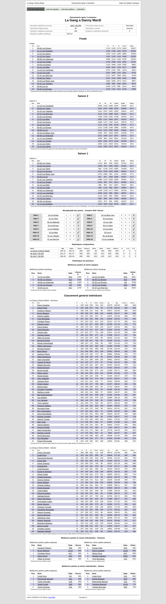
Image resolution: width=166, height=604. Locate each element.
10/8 (70, 548)
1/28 (70, 582)
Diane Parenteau (44, 499)
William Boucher (43, 365)
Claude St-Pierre (44, 362)
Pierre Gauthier (43, 305)
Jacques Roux (43, 381)
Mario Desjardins (44, 430)
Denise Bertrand (43, 515)
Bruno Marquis (43, 313)
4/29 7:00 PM (75, 26)
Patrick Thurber (43, 419)
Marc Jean (41, 422)
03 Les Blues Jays (107, 215)
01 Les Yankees (53, 236)
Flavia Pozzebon (44, 493)
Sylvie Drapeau (43, 463)
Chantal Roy (42, 466)
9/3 (70, 576)
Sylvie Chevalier (43, 453)
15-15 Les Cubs (43, 73)
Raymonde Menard (45, 458)
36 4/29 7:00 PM (37, 254)
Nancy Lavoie (42, 526)
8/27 (70, 553)
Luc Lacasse (42, 400)
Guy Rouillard (42, 438)
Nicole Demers (43, 504)
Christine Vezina (43, 529)
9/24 (70, 277)
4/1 (125, 288)
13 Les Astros (108, 229)
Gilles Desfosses (44, 357)
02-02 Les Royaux (44, 89)
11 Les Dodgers (53, 229)
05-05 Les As (42, 86)
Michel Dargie (42, 376)
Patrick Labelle (43, 316)
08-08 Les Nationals (45, 59)
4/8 (70, 285)
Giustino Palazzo (44, 311)
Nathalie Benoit (43, 496)
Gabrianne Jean (43, 518)
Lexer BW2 (51, 597)
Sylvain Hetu (42, 332)
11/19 (125, 551)
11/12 (70, 551)
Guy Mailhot (42, 398)
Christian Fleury (43, 321)
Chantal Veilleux (43, 485)
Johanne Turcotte (44, 507)
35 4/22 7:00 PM (37, 256)
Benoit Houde (42, 370)
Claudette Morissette (45, 510)
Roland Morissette (44, 441)
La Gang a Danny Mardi (40, 251)
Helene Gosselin (44, 512)
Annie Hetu (41, 461)
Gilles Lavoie (42, 373)
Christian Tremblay (44, 389)
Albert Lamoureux (44, 346)
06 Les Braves (108, 236)
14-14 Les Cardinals (45, 70)
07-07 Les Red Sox (45, 75)
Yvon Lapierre (42, 403)
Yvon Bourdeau (43, 319)
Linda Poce (41, 455)
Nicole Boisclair (43, 488)
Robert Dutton (43, 384)
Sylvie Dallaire (43, 482)
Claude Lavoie (43, 324)
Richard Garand (43, 349)
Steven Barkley (43, 425)
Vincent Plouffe (43, 427)
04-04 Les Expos (44, 65)
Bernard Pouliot (43, 340)
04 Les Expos (108, 219)
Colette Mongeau (44, 477)
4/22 (70, 282)
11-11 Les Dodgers (44, 51)
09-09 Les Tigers (44, 78)
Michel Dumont (43, 368)
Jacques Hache (43, 335)
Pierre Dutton (42, 327)
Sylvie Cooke (42, 474)
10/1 (125, 559)
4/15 (70, 280)
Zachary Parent (43, 354)
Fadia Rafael (42, 491)
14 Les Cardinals (108, 239)
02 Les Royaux (53, 226)
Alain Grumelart (43, 360)
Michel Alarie (42, 387)
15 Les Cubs (107, 222)
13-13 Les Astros (44, 54)
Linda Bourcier (43, 469)
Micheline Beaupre (44, 523)
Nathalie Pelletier (44, 531)
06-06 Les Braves (44, 48)
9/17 (70, 288)
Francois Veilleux (44, 406)
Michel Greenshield (45, 343)
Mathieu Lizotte (43, 392)
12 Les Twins (53, 219)
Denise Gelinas (43, 480)
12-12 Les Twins (43, 56)
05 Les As (107, 233)
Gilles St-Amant (43, 338)
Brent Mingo (42, 351)
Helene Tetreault (43, 520)
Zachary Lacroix (43, 433)
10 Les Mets (53, 233)
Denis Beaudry (43, 330)
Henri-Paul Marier (44, 414)
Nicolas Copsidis (44, 417)
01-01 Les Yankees (45, 84)
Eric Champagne (44, 411)
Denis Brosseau (43, 436)
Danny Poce (42, 308)
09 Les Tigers (108, 226)
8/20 (125, 285)
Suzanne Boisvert (44, 472)
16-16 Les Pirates (44, 62)
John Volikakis (43, 379)
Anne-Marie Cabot (44, 501)
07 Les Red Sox (53, 239)
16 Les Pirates (53, 215)
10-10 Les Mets (43, 67)
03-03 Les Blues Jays (45, 81)
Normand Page (43, 408)
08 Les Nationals (53, 222)
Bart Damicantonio (44, 395)
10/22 (125, 556)
